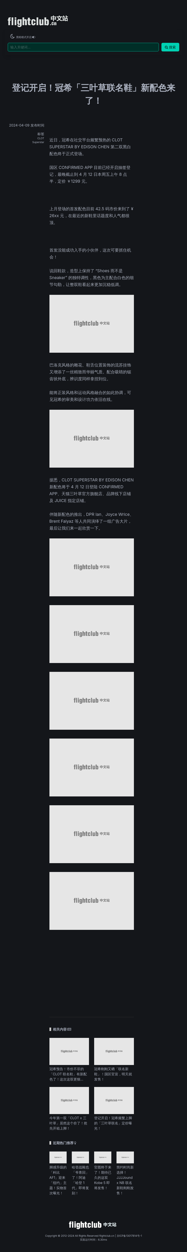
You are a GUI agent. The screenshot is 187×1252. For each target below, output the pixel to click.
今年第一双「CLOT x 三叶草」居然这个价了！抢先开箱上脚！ (68, 1123)
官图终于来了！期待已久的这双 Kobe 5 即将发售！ (102, 1177)
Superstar (38, 142)
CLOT (40, 138)
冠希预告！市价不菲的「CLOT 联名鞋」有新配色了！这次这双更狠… (68, 1074)
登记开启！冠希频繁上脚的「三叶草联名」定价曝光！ (113, 1123)
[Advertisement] (91, 971)
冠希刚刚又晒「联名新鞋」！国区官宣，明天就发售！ (113, 1074)
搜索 (170, 47)
